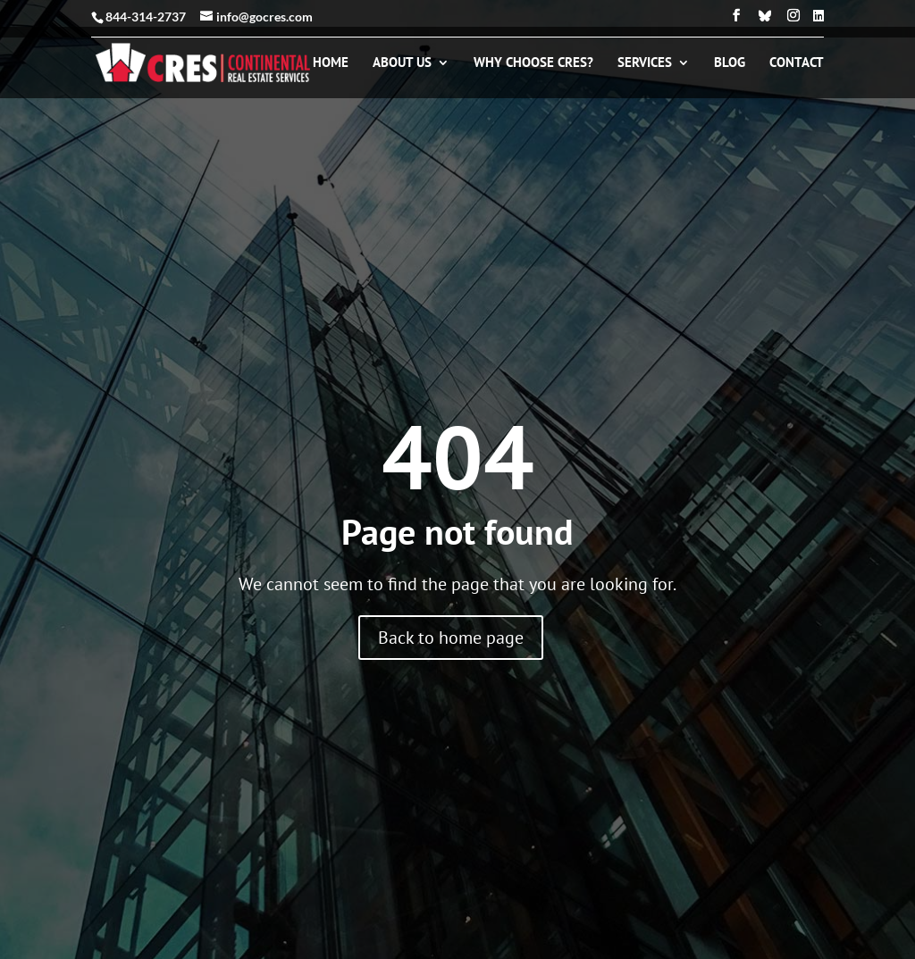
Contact (796, 63)
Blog (729, 63)
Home (330, 63)
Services (644, 63)
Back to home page (451, 637)
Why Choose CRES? (533, 63)
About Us (402, 63)
